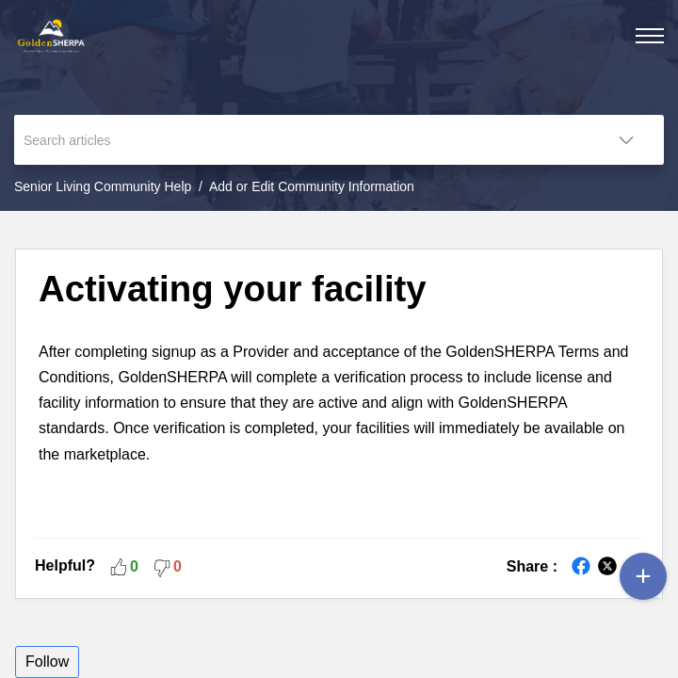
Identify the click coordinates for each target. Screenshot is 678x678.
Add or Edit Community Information (311, 186)
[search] (301, 140)
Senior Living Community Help (102, 186)
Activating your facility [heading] (233, 288)
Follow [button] (47, 662)
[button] (626, 140)
